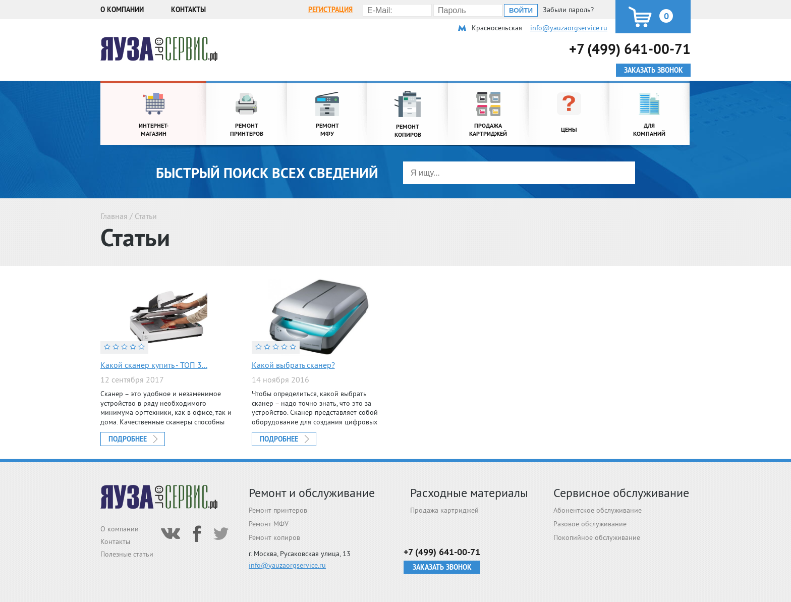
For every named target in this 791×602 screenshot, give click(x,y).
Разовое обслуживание (590, 523)
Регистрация (330, 9)
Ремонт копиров (274, 537)
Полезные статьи (126, 554)
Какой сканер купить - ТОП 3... (153, 365)
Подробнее (127, 439)
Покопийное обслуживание (596, 537)
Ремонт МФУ (269, 523)
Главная (114, 216)
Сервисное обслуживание (621, 493)
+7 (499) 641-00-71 (630, 48)
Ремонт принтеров (278, 510)
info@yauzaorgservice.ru (568, 27)
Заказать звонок (442, 567)
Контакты (188, 9)
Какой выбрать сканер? (293, 365)
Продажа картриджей (444, 510)
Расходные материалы (469, 493)
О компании (122, 9)
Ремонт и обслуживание (312, 493)
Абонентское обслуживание (597, 510)
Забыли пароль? (568, 9)
